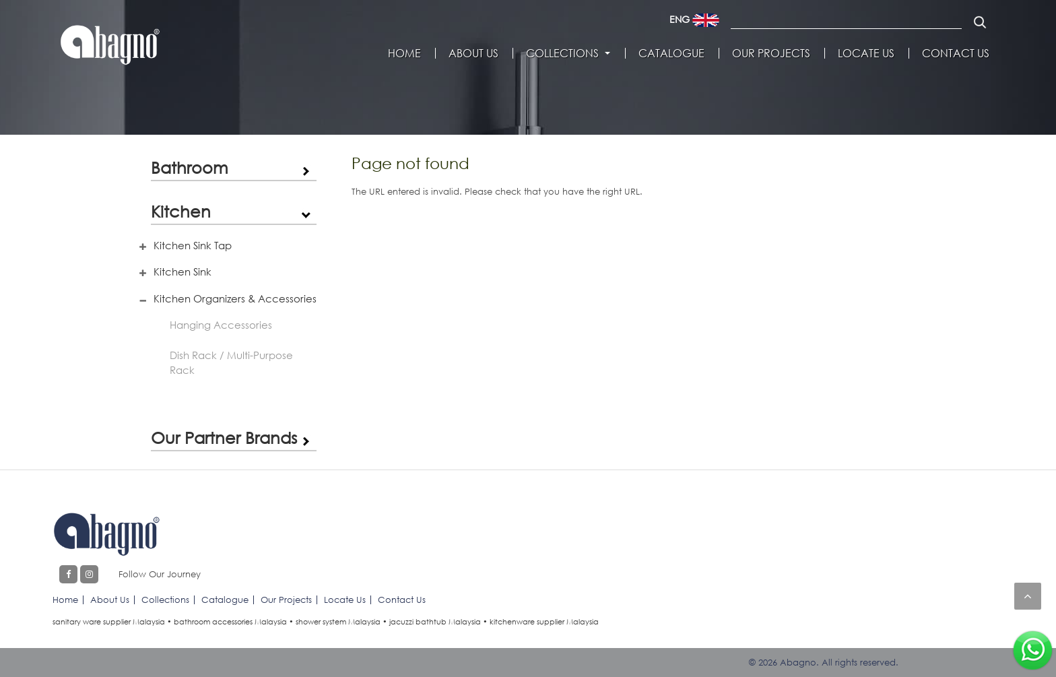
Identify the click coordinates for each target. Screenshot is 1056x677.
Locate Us (866, 53)
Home (404, 53)
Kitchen (181, 211)
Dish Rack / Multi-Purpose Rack (231, 363)
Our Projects (771, 53)
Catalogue (671, 53)
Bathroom (189, 167)
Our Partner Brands (224, 437)
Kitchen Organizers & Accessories (235, 298)
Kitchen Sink (182, 271)
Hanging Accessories (221, 325)
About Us (473, 53)
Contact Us (955, 53)
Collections (562, 53)
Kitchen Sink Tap (193, 245)
